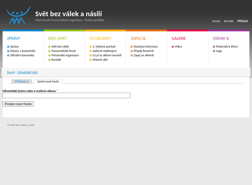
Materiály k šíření (227, 46)
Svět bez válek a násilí (18, 15)
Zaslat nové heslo (50, 81)
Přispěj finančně (144, 51)
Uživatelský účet (27, 72)
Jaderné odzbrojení (104, 51)
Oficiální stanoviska (22, 55)
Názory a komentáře (22, 51)
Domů (216, 21)
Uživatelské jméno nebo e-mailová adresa (30, 91)
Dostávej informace (146, 46)
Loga (219, 51)
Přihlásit (242, 21)
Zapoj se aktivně (144, 55)
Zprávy (14, 46)
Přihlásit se (22, 81)
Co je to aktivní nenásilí (107, 55)
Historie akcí (100, 59)
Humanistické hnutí (63, 51)
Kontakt (229, 21)
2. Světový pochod (104, 46)
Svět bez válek (60, 46)
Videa (178, 46)
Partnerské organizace (65, 55)
